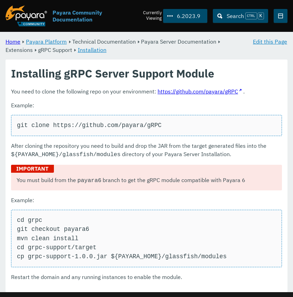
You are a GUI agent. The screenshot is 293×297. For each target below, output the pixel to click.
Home (13, 41)
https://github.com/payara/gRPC (198, 91)
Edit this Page (270, 41)
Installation (92, 49)
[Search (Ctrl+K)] (240, 16)
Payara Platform (46, 41)
